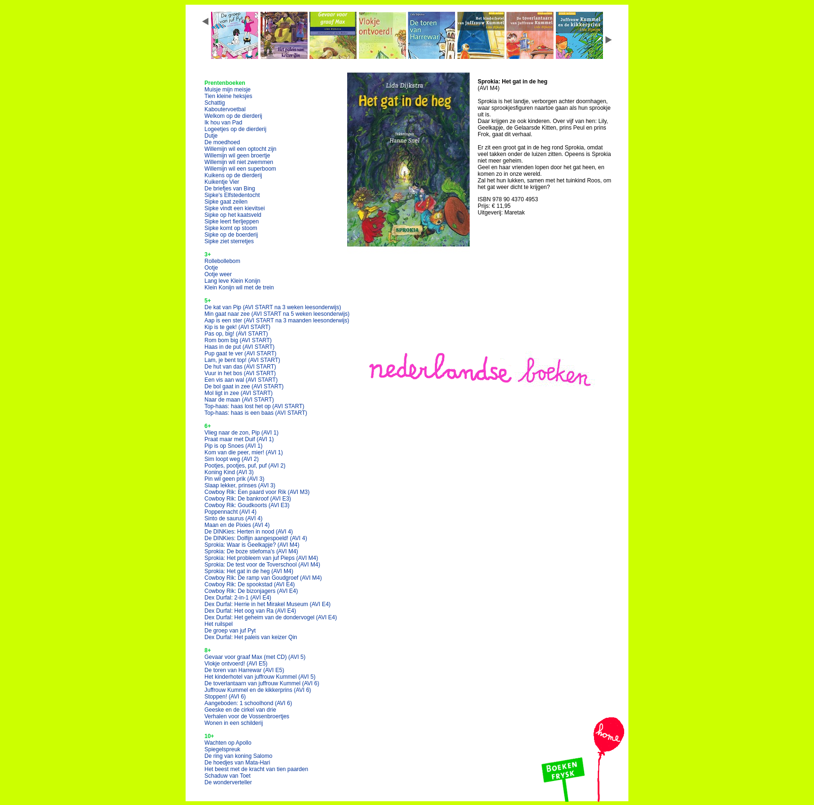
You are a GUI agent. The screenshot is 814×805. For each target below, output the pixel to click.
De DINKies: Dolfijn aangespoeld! (255, 538)
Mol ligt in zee (238, 393)
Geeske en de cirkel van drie (240, 709)
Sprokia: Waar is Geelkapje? (251, 545)
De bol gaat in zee (244, 386)
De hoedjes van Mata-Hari (237, 762)
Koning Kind (229, 472)
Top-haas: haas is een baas (255, 413)
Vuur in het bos (240, 373)
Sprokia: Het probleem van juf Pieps (261, 558)
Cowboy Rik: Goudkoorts (247, 505)
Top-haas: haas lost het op (254, 406)
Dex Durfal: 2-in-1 (237, 597)
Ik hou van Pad (223, 122)
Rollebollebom (222, 261)
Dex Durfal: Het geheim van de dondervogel (270, 617)
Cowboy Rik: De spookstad (249, 584)
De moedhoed (222, 142)
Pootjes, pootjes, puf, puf (244, 465)
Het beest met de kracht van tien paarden (256, 769)
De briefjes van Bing (229, 188)
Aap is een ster (276, 320)
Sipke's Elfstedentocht (232, 195)
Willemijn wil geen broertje (237, 155)
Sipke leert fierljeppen (231, 221)
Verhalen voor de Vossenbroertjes (246, 716)
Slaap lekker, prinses (240, 485)
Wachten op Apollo (228, 742)
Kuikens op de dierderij (233, 175)
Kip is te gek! (237, 327)
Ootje (211, 267)
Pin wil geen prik (234, 479)
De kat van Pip (272, 307)
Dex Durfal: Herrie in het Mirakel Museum (267, 604)
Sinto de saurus (233, 518)
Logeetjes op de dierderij (235, 129)
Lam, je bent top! (242, 360)
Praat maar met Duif (239, 439)
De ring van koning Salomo (238, 756)
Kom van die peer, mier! (243, 452)
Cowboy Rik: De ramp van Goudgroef (263, 578)
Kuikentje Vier (221, 182)
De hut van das (240, 366)
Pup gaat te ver (240, 353)
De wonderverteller (228, 782)
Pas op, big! (236, 333)
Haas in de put (239, 347)
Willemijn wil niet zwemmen (238, 162)
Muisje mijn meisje (227, 89)
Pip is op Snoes (233, 446)
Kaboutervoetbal (224, 109)
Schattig (214, 102)
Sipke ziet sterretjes (229, 241)
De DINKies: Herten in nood (248, 531)
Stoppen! (225, 696)
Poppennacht (230, 512)
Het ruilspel (218, 624)
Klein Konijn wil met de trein (239, 287)
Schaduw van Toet (227, 775)
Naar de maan (239, 399)
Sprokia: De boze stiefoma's (251, 551)
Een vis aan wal (240, 380)
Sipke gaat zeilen (225, 201)
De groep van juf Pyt (230, 630)
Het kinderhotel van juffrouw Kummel (260, 677)
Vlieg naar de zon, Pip (241, 432)
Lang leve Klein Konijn (232, 281)
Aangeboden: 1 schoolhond (248, 703)
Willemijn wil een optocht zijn (240, 149)
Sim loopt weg (231, 459)
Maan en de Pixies (237, 525)
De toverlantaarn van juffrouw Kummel (261, 683)
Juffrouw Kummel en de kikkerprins (257, 690)
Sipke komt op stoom (230, 228)
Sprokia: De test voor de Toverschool (262, 564)
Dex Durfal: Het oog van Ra (250, 611)
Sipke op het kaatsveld (232, 215)
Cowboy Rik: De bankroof (247, 498)
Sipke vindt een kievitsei (234, 208)
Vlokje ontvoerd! (236, 663)
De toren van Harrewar (244, 670)
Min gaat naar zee (277, 314)
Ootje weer (218, 274)
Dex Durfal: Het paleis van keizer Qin (250, 637)
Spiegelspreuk (222, 749)
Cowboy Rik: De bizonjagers (251, 591)
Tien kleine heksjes (228, 96)
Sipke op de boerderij (231, 234)
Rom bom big (238, 340)
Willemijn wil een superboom (240, 168)
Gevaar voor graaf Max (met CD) (255, 657)
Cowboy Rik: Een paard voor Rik (256, 492)
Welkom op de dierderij (233, 116)
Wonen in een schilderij (233, 723)
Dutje (211, 135)
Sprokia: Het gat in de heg (248, 571)
